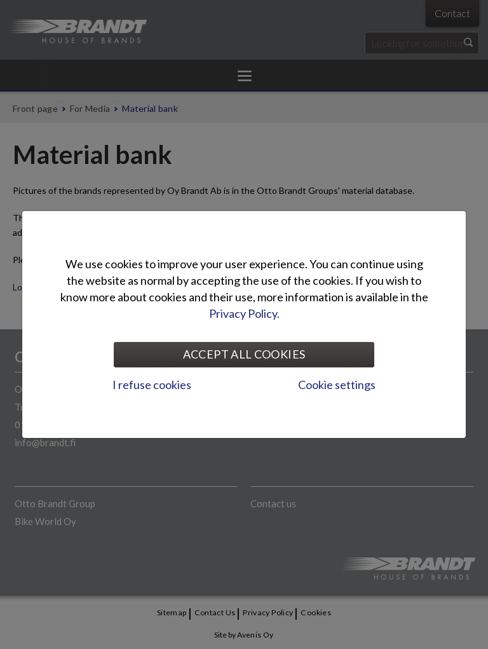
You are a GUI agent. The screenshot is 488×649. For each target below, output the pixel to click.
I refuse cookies (151, 385)
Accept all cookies (244, 354)
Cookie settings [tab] (337, 385)
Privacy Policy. (244, 313)
